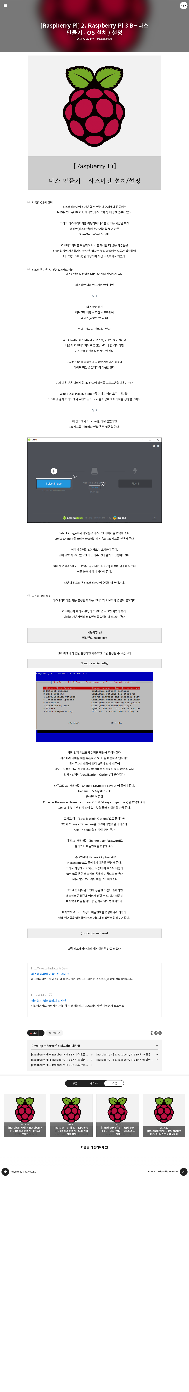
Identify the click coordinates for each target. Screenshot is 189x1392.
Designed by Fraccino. (167, 1227)
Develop (37, 1101)
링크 (94, 296)
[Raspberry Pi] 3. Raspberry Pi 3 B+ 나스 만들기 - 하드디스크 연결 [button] (117, 1171)
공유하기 (94, 1138)
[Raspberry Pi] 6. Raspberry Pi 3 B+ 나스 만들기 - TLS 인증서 (62, 1110)
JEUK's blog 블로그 (5, 1227)
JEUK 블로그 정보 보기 (183, 5)
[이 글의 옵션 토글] (41, 1088)
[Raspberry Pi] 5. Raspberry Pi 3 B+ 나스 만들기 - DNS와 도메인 (127, 1110)
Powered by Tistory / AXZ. (23, 1227)
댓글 (75, 1138)
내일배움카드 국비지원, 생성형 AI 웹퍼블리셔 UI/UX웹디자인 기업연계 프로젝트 (77, 1061)
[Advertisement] (94, 989)
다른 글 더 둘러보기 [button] (92, 1203)
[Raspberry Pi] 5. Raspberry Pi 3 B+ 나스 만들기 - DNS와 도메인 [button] (25, 1171)
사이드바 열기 (5, 5)
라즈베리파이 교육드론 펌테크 (50, 1030)
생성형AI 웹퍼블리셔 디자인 (48, 1056)
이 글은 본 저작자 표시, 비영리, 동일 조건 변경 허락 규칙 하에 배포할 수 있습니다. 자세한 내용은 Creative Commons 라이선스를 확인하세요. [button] (156, 1088)
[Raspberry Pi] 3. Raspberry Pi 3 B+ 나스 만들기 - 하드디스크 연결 (127, 1115)
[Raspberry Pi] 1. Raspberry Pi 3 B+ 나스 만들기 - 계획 (62, 1120)
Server (51, 1101)
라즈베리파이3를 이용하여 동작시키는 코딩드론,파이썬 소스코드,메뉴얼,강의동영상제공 (82, 1034)
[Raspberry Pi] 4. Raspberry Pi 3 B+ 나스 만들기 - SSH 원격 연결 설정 (62, 1115)
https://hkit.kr (39, 1051)
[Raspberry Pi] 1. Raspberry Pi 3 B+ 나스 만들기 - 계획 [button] (164, 1171)
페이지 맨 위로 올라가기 (183, 1227)
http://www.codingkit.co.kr (46, 1024)
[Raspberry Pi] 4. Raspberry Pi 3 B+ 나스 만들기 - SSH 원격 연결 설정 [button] (71, 1171)
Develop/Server (104, 39)
